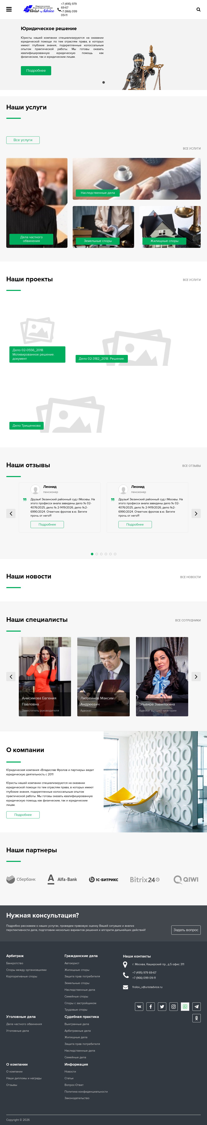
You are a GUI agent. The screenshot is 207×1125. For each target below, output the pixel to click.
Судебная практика (82, 1017)
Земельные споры (77, 983)
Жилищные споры (77, 970)
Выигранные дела (77, 1024)
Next (196, 513)
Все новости (190, 577)
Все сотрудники (188, 620)
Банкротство (14, 963)
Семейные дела (75, 1057)
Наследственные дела (80, 990)
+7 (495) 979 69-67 (69, 5)
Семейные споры (76, 996)
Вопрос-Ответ (74, 1085)
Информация (76, 1064)
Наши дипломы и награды (24, 1078)
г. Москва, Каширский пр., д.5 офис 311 (158, 964)
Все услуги (23, 140)
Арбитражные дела (78, 1031)
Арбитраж (15, 956)
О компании (17, 1064)
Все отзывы (191, 466)
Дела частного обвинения (24, 1024)
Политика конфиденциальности (86, 1091)
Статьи (69, 1078)
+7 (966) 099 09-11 (69, 13)
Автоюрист (72, 963)
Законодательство (77, 1098)
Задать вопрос (186, 930)
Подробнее (36, 70)
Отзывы (11, 1085)
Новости (70, 1071)
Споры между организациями (26, 970)
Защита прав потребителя (82, 976)
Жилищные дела (76, 1037)
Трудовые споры (76, 1009)
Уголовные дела (21, 1017)
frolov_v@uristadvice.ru (147, 987)
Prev (10, 513)
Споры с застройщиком (80, 1003)
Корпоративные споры (21, 976)
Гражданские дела (81, 956)
